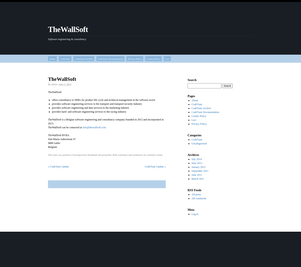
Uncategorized (79, 155)
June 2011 (197, 174)
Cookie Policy (153, 58)
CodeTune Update (58, 166)
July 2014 (197, 159)
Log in (195, 214)
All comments (199, 198)
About (52, 58)
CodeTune (65, 58)
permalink (106, 155)
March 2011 (198, 178)
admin (54, 84)
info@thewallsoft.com (94, 127)
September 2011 (200, 170)
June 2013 (197, 163)
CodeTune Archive (84, 58)
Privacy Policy (135, 58)
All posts (196, 194)
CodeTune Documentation (110, 58)
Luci (167, 58)
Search (192, 80)
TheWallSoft (68, 29)
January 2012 (198, 167)
